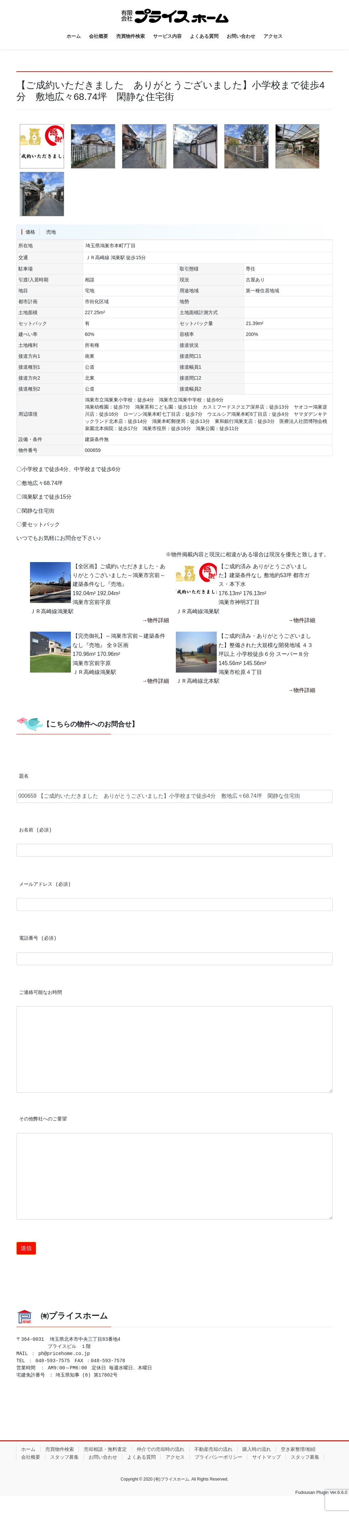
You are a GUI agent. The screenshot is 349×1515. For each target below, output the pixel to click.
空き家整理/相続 (298, 1449)
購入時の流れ (256, 1449)
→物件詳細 (155, 620)
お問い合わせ (103, 1457)
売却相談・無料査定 (105, 1449)
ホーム (28, 1449)
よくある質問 (141, 1457)
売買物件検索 (59, 1449)
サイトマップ (266, 1457)
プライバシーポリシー (218, 1457)
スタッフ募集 (64, 1457)
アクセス (175, 1457)
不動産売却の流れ (213, 1449)
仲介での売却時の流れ (160, 1449)
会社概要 (30, 1457)
